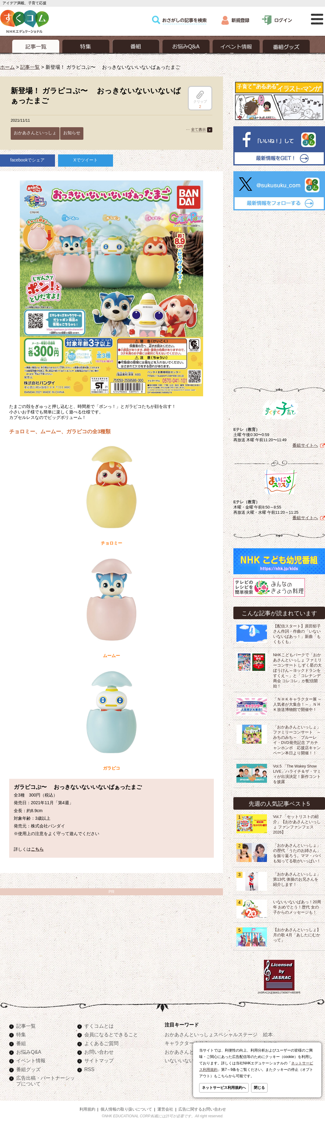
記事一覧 (30, 67)
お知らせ (71, 132)
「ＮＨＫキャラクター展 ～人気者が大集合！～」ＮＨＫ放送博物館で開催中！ (297, 704)
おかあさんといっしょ (35, 132)
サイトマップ (99, 1060)
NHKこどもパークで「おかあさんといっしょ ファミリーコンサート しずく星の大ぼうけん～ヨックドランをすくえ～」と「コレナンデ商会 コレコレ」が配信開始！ (297, 670)
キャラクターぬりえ (187, 1043)
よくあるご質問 (101, 1043)
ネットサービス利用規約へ (224, 1087)
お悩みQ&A (28, 1052)
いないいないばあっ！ (189, 1060)
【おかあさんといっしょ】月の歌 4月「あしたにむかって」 (297, 935)
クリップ (200, 97)
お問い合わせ (99, 1052)
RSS (89, 1069)
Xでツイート (85, 159)
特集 (21, 1034)
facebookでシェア (27, 159)
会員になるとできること (111, 1034)
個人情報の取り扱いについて (126, 1109)
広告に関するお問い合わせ (202, 1109)
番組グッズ (28, 1069)
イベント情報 (31, 1060)
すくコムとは (99, 1026)
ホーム (7, 67)
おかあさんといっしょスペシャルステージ (211, 1034)
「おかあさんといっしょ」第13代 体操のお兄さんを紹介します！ (297, 879)
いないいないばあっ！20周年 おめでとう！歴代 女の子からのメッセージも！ (297, 907)
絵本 (268, 1034)
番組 (21, 1043)
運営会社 (165, 1109)
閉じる (259, 1087)
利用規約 (87, 1109)
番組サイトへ (305, 445)
